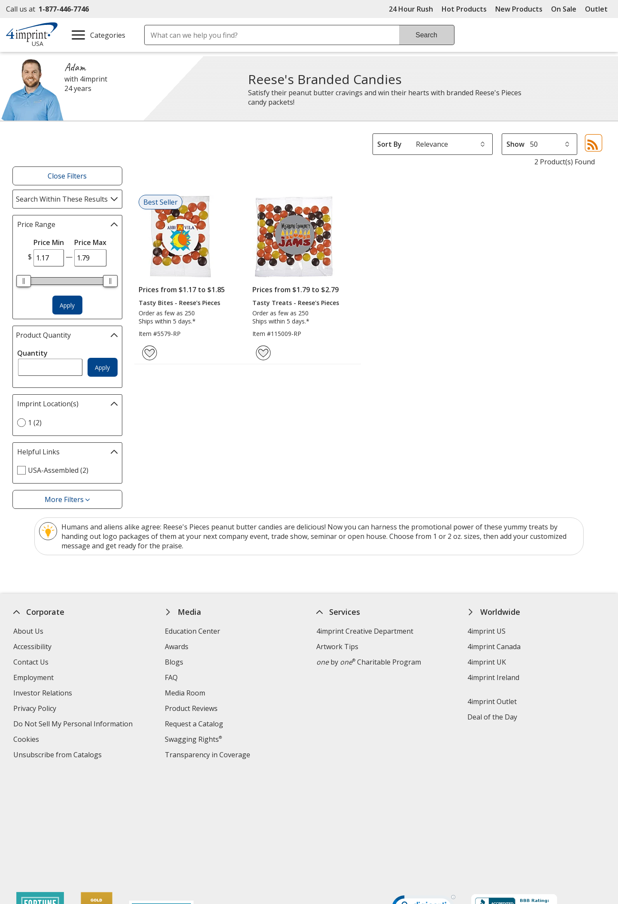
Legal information (528, 842)
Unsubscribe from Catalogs (58, 756)
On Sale (563, 9)
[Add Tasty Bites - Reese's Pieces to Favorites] (149, 353)
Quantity (32, 353)
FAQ (171, 677)
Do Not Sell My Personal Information (74, 725)
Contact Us (30, 662)
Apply (67, 305)
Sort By (389, 144)
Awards (176, 646)
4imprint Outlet (492, 701)
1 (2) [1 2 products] (35, 422)
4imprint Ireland (494, 677)
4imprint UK (487, 662)
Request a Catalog (194, 724)
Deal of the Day (493, 717)
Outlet (598, 9)
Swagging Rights (193, 739)
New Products (518, 9)
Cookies (27, 740)
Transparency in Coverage (208, 756)
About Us (28, 631)
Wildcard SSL (409, 822)
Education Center (192, 631)
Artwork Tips (337, 646)
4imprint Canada (494, 646)
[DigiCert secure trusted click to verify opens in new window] (423, 798)
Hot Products (464, 9)
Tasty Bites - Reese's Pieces (179, 303)
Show (515, 144)
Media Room (185, 693)
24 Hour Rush (411, 9)
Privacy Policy (35, 709)
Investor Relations (43, 694)
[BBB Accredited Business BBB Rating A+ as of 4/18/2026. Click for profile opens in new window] (514, 797)
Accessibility (32, 646)
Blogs (174, 662)
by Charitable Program (368, 662)
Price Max (90, 242)
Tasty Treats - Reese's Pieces (295, 303)
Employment (33, 677)
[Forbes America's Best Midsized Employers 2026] (161, 821)
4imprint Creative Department (364, 631)
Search (426, 35)
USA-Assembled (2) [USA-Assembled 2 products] (58, 470)
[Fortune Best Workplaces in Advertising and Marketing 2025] (40, 821)
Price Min (48, 242)
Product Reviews (191, 708)
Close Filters (67, 176)
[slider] (24, 281)
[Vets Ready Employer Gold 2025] (97, 821)
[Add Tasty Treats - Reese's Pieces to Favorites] (263, 353)
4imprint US (487, 631)
